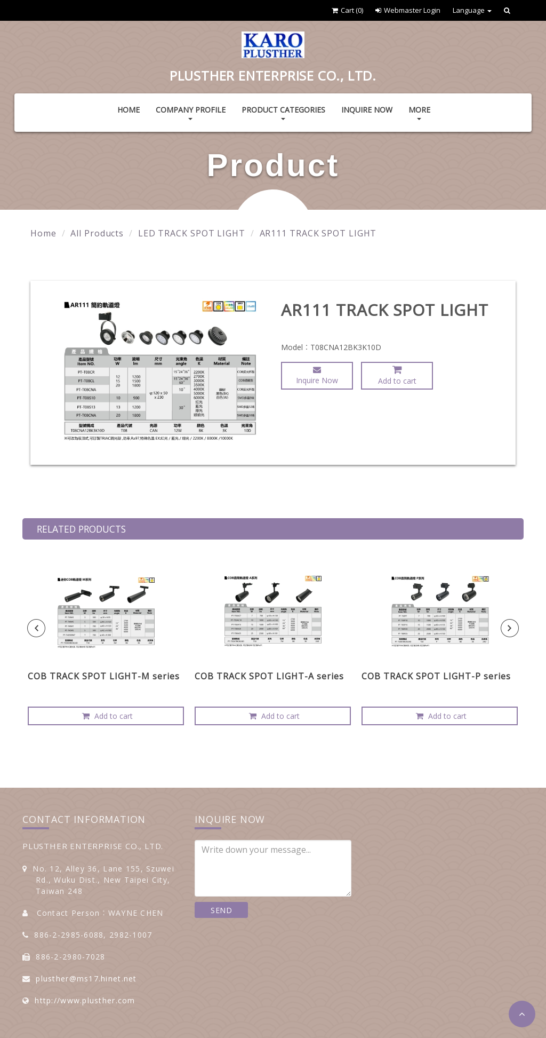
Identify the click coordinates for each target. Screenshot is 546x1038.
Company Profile (191, 112)
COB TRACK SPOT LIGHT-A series (269, 676)
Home (128, 110)
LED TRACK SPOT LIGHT (191, 233)
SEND (221, 910)
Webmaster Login (407, 10)
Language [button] (472, 10)
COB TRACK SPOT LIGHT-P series (436, 676)
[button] (522, 1014)
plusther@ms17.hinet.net (86, 978)
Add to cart (397, 375)
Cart (347, 10)
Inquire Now (366, 110)
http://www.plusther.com (85, 1000)
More (419, 112)
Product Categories (283, 112)
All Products (97, 233)
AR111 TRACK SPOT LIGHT (318, 233)
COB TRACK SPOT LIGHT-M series (104, 676)
